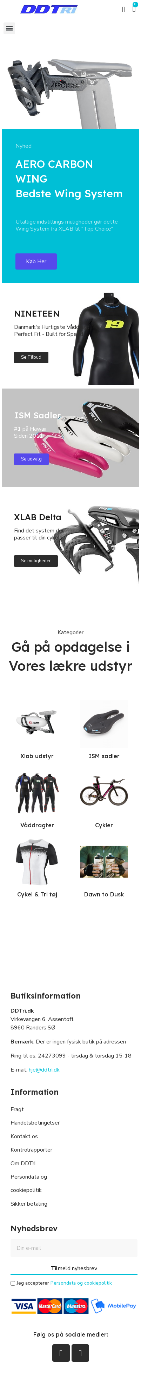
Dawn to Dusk (104, 894)
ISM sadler (104, 756)
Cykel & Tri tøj (37, 894)
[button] (123, 9)
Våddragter (37, 825)
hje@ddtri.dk (44, 1070)
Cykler (104, 825)
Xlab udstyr (37, 756)
